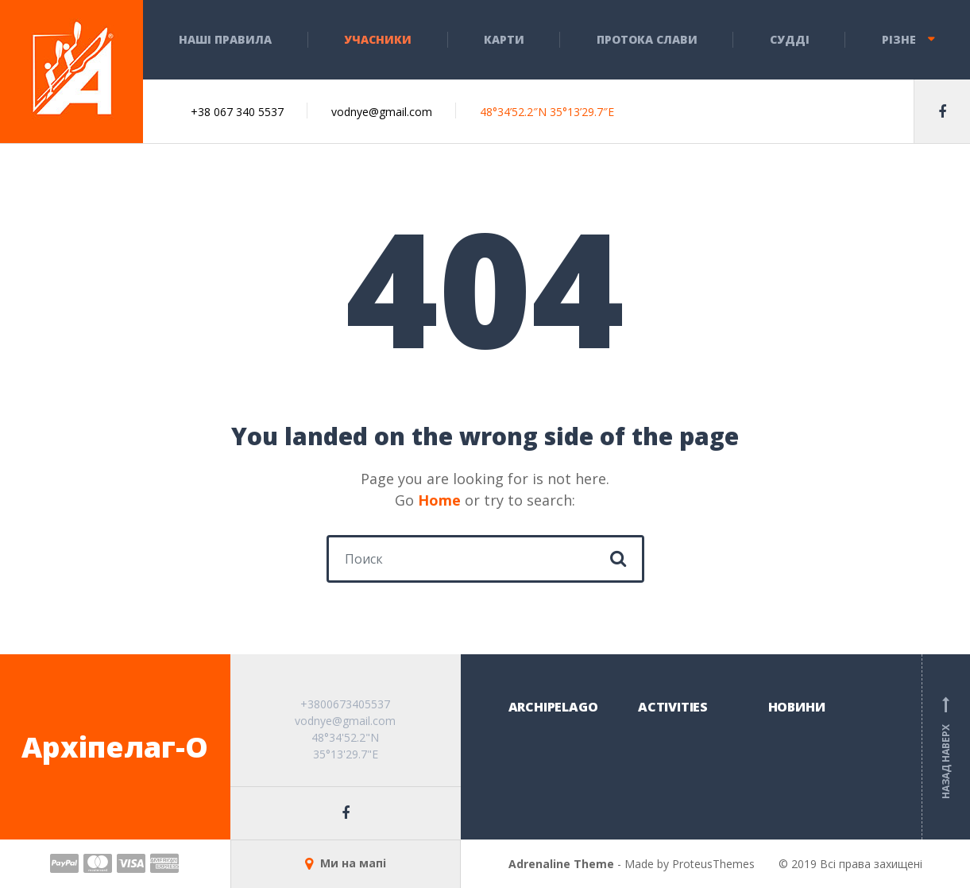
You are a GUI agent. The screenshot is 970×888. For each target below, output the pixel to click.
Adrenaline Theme (561, 863)
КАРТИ (504, 39)
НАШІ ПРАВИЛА (225, 39)
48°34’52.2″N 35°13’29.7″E (547, 111)
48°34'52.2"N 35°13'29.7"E (345, 746)
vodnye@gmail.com (381, 111)
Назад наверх (946, 747)
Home (439, 500)
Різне (899, 39)
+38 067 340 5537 (237, 111)
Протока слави (647, 39)
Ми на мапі (345, 863)
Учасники (378, 39)
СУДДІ (790, 39)
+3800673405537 (345, 704)
